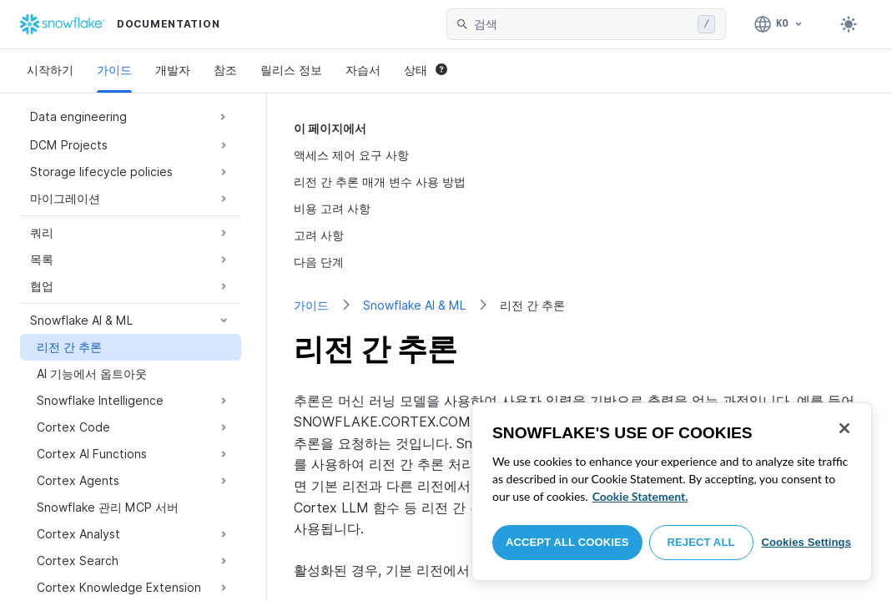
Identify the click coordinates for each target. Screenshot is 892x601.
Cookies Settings (806, 542)
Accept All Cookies (567, 542)
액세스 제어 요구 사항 (351, 155)
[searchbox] (582, 24)
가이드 (114, 70)
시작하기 (50, 70)
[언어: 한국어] (779, 24)
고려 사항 (319, 235)
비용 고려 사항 (332, 208)
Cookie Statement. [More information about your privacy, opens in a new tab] (640, 496)
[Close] (844, 428)
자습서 (362, 70)
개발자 (172, 70)
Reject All (701, 542)
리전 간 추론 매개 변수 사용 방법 (380, 181)
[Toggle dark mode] (848, 24)
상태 (425, 70)
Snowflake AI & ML (414, 305)
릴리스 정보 (291, 70)
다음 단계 (319, 262)
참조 (225, 70)
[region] (671, 491)
